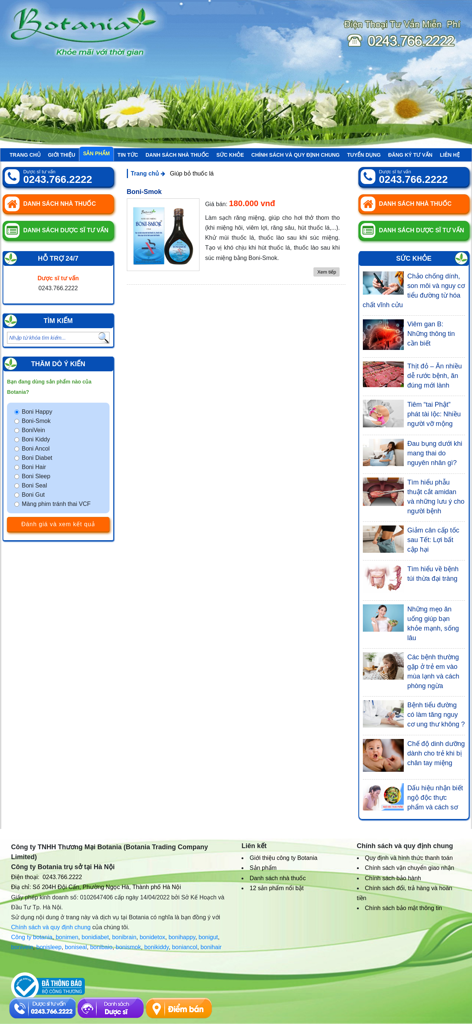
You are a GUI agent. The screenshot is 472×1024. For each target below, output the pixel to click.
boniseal (76, 947)
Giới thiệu (61, 155)
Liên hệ (450, 155)
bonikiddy (156, 947)
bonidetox (152, 937)
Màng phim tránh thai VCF (56, 504)
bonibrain (124, 937)
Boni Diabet (37, 458)
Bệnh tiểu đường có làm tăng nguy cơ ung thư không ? (436, 714)
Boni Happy (37, 412)
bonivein (22, 947)
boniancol (184, 947)
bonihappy (182, 937)
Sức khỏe (230, 155)
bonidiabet (95, 937)
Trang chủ (25, 155)
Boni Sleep (36, 476)
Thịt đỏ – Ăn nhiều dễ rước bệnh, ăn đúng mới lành (434, 375)
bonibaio (101, 947)
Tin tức (128, 155)
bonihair (211, 947)
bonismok (128, 947)
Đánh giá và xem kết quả (58, 524)
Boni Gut (33, 495)
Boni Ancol (36, 448)
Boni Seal (34, 485)
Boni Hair (34, 467)
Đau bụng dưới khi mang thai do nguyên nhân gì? (434, 453)
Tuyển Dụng (364, 155)
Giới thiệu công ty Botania (283, 858)
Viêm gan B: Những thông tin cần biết (431, 333)
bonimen (67, 937)
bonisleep (49, 947)
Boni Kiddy (36, 439)
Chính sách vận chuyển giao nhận (409, 868)
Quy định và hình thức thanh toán (409, 858)
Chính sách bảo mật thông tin (403, 908)
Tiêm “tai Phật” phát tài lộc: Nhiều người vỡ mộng (434, 414)
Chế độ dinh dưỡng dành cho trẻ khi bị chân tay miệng (436, 753)
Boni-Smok (36, 421)
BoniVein (33, 430)
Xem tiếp (326, 272)
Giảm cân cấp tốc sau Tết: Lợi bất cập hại (433, 540)
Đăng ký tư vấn (410, 155)
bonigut (208, 937)
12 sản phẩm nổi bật (276, 888)
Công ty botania (31, 937)
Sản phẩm (96, 153)
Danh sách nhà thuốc (177, 155)
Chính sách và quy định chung (295, 155)
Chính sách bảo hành (393, 878)
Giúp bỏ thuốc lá (192, 173)
